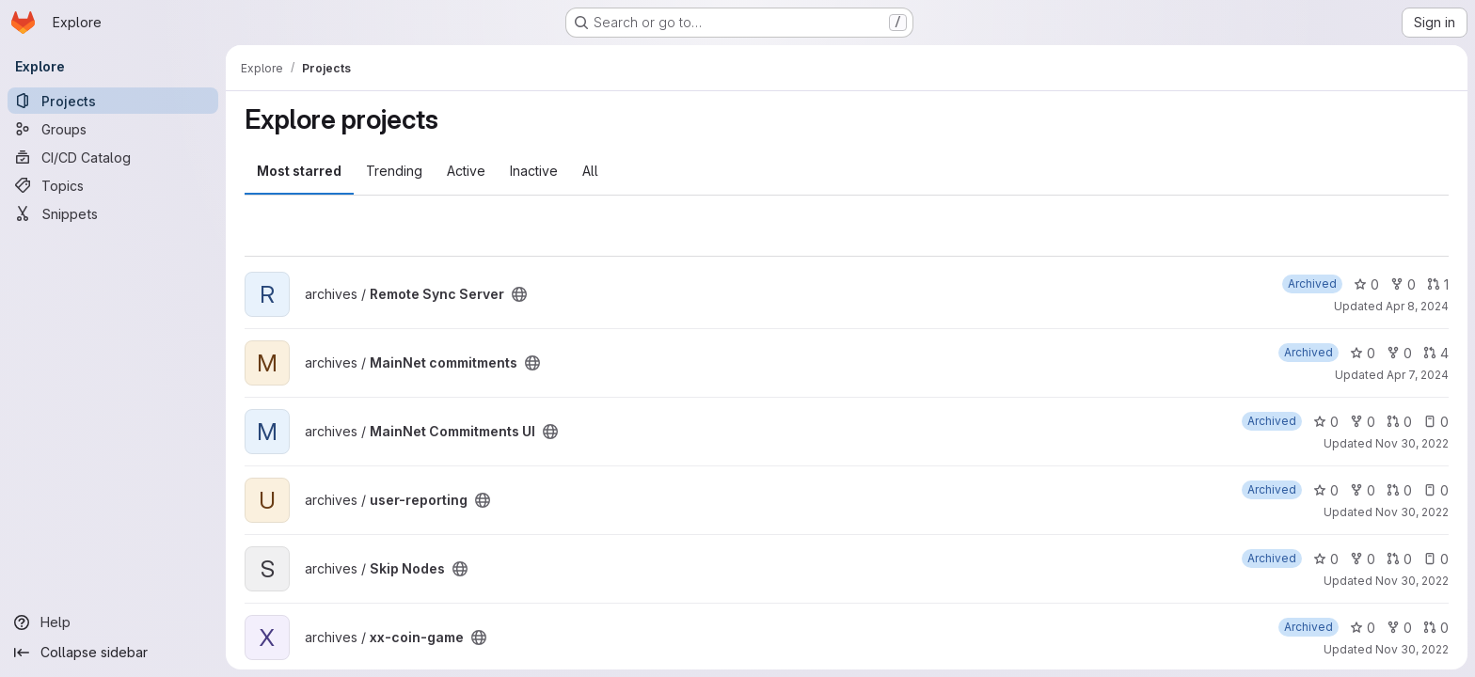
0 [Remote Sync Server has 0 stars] (1366, 284)
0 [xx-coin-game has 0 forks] (1399, 628)
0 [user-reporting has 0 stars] (1326, 490)
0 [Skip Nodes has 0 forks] (1362, 559)
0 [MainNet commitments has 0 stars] (1362, 353)
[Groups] (113, 129)
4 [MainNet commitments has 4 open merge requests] (1436, 353)
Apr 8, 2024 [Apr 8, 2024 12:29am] (1417, 306)
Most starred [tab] (299, 171)
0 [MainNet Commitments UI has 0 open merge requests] (1399, 422)
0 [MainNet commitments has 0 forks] (1399, 353)
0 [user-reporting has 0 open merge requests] (1399, 490)
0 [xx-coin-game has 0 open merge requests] (1436, 628)
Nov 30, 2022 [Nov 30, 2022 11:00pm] (1412, 443)
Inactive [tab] (534, 171)
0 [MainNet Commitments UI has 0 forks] (1362, 422)
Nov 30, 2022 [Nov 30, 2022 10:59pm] (1412, 581)
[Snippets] (113, 213)
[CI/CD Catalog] (113, 157)
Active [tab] (466, 171)
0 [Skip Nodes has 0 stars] (1326, 559)
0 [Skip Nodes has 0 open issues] (1436, 559)
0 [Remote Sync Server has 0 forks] (1403, 284)
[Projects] (113, 100)
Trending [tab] (394, 171)
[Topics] (113, 185)
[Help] (113, 622)
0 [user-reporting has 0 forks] (1362, 490)
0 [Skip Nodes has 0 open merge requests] (1399, 559)
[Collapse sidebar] (113, 652)
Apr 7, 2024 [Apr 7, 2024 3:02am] (1418, 375)
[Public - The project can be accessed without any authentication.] (519, 294)
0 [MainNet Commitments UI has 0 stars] (1326, 422)
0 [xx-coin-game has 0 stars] (1362, 628)
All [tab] (590, 171)
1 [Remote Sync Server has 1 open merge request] (1438, 284)
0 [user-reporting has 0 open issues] (1436, 490)
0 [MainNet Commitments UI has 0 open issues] (1436, 422)
